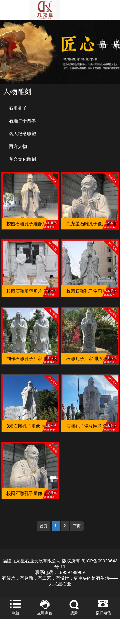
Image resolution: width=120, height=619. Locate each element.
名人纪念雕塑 (22, 133)
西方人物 (18, 146)
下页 (77, 526)
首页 (43, 526)
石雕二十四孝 (22, 120)
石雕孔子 (18, 108)
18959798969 (71, 572)
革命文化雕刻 (22, 159)
